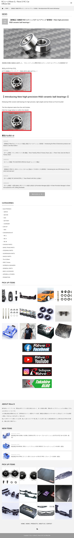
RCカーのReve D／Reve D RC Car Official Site (40, 535)
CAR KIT (5, 226)
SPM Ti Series (6, 262)
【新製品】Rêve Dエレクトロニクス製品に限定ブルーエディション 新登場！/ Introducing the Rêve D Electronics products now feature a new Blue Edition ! (36, 144)
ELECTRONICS (7, 209)
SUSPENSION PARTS (9, 253)
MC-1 (5, 235)
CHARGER (7, 224)
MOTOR (6, 215)
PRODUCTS (34, 523)
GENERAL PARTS (8, 268)
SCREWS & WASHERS (9, 265)
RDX (5, 229)
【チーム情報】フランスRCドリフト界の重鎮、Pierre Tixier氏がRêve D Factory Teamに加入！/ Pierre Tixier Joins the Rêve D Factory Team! (36, 153)
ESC (5, 218)
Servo (18, 454)
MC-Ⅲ (5, 241)
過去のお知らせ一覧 (37, 194)
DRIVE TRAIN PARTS (8, 247)
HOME (23, 523)
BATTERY (6, 220)
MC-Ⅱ (5, 238)
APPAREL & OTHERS (9, 274)
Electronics (14, 433)
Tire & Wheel (6, 259)
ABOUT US (42, 523)
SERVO (6, 212)
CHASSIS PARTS (7, 244)
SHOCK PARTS (7, 256)
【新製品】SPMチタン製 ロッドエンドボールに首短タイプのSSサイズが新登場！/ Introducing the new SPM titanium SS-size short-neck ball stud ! (36, 170)
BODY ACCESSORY (8, 271)
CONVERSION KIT (8, 232)
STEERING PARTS (8, 250)
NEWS (27, 523)
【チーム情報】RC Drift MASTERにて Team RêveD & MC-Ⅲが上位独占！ (22, 178)
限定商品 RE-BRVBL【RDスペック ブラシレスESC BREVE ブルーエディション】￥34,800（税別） (37, 446)
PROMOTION (6, 277)
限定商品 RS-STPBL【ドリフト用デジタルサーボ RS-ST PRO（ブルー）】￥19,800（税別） (36, 456)
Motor (18, 433)
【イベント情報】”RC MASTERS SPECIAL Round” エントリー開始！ (21, 162)
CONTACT (49, 523)
